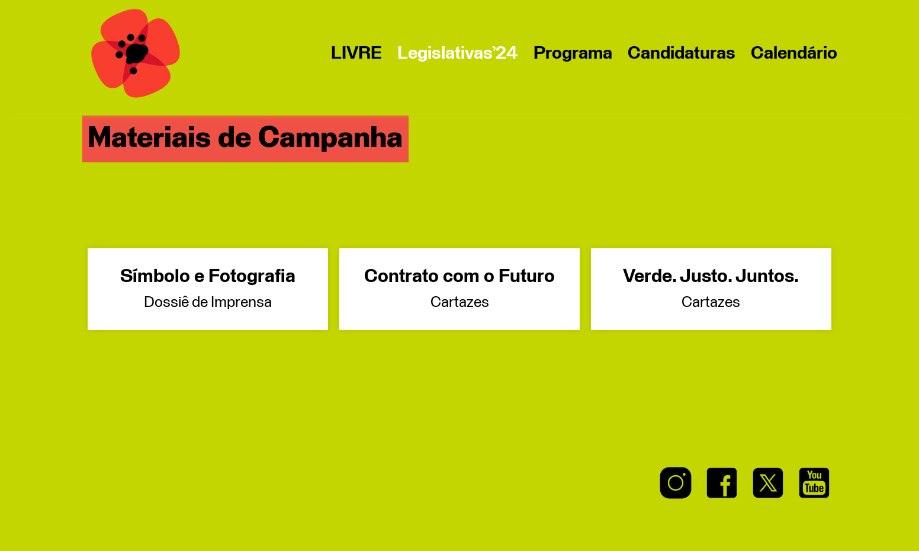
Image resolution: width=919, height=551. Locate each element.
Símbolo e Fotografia (207, 289)
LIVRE (356, 53)
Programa (573, 53)
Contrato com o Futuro (459, 289)
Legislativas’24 (457, 53)
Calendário (794, 53)
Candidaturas (681, 53)
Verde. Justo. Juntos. (710, 289)
